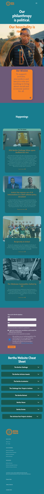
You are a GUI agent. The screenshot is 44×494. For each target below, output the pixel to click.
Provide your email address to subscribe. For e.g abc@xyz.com (18, 327)
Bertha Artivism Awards (11, 452)
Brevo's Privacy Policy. (27, 343)
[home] (10, 3)
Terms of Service (9, 484)
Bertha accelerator (10, 454)
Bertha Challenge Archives (11, 465)
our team (8, 443)
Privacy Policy (9, 479)
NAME (9, 317)
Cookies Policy (9, 489)
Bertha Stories (9, 463)
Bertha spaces (9, 456)
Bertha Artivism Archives (11, 467)
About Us (8, 441)
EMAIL (9, 322)
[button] (36, 3)
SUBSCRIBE (11, 346)
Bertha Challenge (9, 450)
